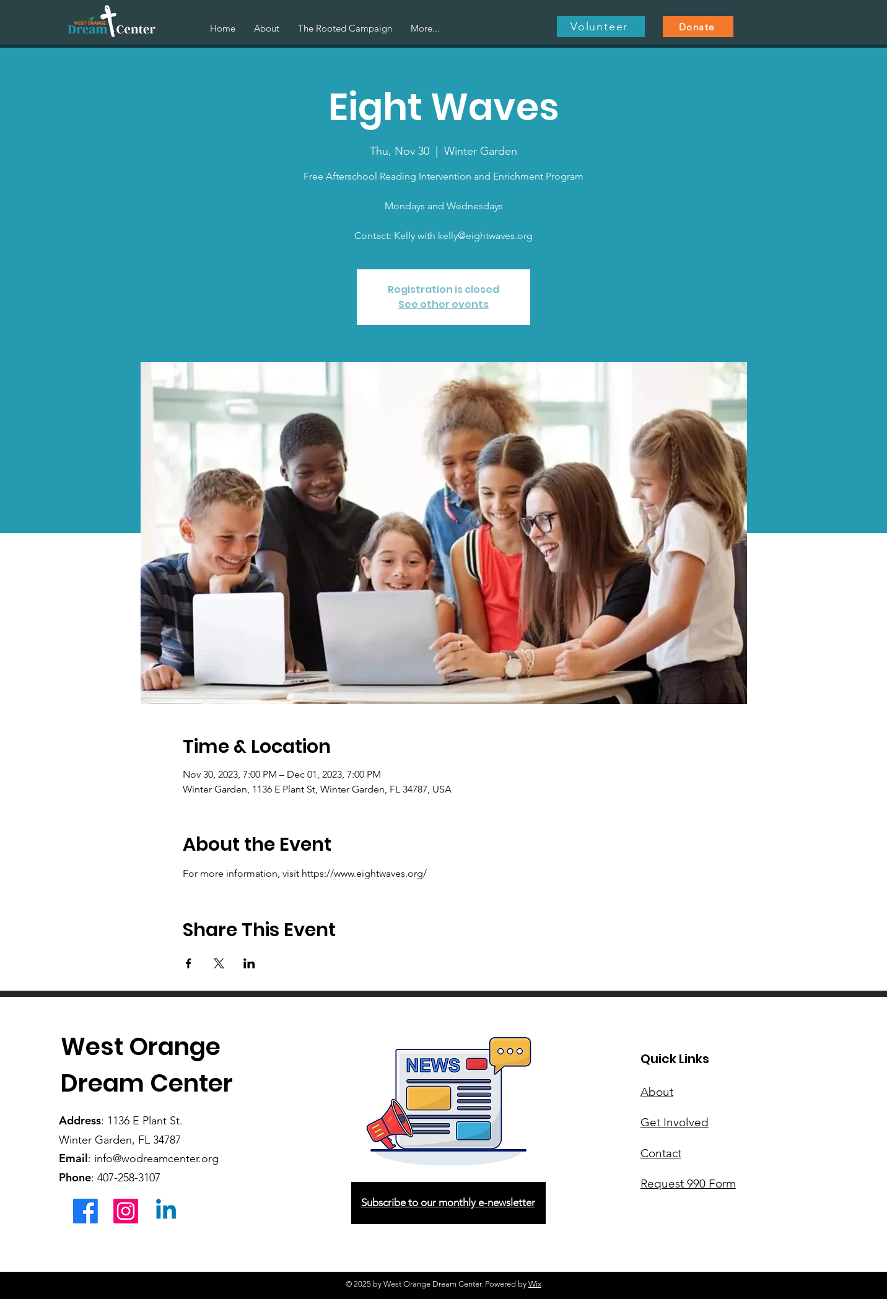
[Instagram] (125, 1211)
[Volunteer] (601, 26)
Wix (534, 1283)
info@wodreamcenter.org (156, 1158)
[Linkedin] (166, 1211)
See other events (443, 304)
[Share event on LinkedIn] (249, 963)
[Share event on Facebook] (188, 963)
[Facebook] (85, 1211)
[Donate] (698, 26)
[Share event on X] (219, 963)
